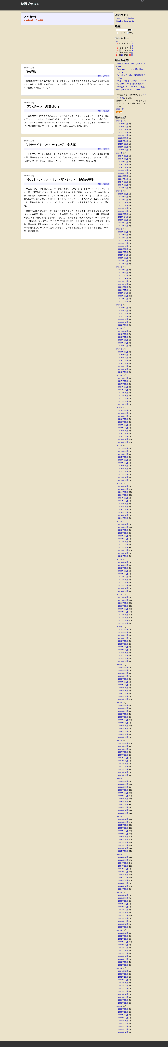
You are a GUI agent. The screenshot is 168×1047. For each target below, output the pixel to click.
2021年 (119, 267)
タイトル (121, 33)
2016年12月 (123, 410)
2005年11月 (123, 822)
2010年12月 (123, 629)
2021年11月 (123, 273)
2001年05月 (123, 991)
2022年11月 (123, 235)
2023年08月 (123, 205)
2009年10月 (123, 673)
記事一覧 (120, 109)
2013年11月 (123, 527)
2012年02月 (123, 588)
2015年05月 (123, 469)
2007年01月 (123, 775)
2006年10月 (123, 787)
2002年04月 (123, 956)
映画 (100, 76)
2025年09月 (123, 127)
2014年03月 (123, 512)
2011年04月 (123, 620)
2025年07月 (123, 132)
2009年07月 (123, 682)
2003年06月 (123, 913)
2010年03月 (123, 655)
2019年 (119, 328)
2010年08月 (123, 641)
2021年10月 (123, 275)
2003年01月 (123, 927)
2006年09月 (123, 790)
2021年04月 (123, 293)
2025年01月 (123, 150)
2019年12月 (123, 331)
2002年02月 (123, 962)
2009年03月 (123, 693)
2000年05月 (123, 1029)
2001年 (119, 968)
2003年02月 (123, 924)
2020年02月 (123, 322)
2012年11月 (123, 565)
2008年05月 (123, 726)
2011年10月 (123, 603)
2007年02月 (123, 772)
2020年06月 (123, 316)
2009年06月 (123, 685)
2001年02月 (123, 1000)
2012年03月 (123, 585)
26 (122, 55)
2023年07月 (123, 208)
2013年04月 (123, 547)
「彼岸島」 (31, 71)
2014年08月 (123, 498)
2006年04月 (123, 804)
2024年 (119, 153)
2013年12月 (123, 524)
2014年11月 (123, 489)
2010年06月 (123, 647)
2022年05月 (123, 252)
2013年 (119, 521)
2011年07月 (123, 612)
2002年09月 (123, 942)
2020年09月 (123, 311)
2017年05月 (123, 393)
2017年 (119, 375)
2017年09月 (123, 381)
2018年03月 (123, 366)
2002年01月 (123, 965)
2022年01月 (123, 264)
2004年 (119, 854)
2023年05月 (123, 214)
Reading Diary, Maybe (125, 21)
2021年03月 (123, 296)
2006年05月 (123, 802)
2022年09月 (123, 240)
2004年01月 (123, 889)
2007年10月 (123, 749)
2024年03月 (123, 182)
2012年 (119, 559)
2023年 (119, 191)
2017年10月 (123, 378)
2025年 (119, 121)
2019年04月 (123, 343)
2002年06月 (123, 951)
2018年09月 (123, 358)
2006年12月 (123, 781)
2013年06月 (123, 542)
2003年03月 (123, 921)
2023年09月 (123, 202)
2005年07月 (123, 834)
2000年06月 (123, 1026)
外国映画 (106, 111)
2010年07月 (123, 644)
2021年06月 (123, 287)
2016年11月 (123, 413)
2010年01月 (123, 661)
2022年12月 (123, 232)
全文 (130, 33)
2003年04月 (123, 918)
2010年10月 (123, 635)
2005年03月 (123, 845)
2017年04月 (123, 396)
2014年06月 (123, 504)
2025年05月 (123, 138)
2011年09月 (123, 606)
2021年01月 (123, 302)
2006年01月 (123, 813)
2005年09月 (123, 828)
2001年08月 (123, 983)
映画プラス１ (30, 3)
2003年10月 (123, 901)
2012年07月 (123, 577)
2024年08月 (123, 167)
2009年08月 (123, 679)
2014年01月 (123, 518)
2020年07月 (123, 313)
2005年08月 (123, 831)
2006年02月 (123, 810)
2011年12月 (123, 597)
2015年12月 (123, 448)
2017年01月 (123, 404)
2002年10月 (123, 939)
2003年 (119, 892)
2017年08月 (123, 384)
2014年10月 (123, 492)
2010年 (119, 627)
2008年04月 (123, 729)
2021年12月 (123, 270)
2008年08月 (123, 717)
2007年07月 (123, 758)
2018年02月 (123, 369)
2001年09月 (123, 980)
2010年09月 (123, 638)
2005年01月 (123, 851)
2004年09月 (123, 866)
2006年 (119, 778)
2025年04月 (123, 141)
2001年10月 (123, 977)
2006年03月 (123, 807)
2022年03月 (123, 258)
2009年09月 (123, 676)
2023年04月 (123, 217)
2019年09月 (123, 334)
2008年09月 (123, 714)
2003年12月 (123, 895)
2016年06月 (123, 428)
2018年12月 (123, 352)
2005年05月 (123, 840)
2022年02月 (123, 261)
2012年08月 (123, 574)
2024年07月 (123, 170)
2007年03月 (123, 769)
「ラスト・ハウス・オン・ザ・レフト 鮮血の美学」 (60, 179)
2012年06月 (123, 580)
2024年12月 (123, 156)
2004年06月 (123, 875)
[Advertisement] (67, 45)
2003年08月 (123, 907)
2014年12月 (123, 486)
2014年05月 (123, 507)
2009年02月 (123, 696)
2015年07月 (123, 463)
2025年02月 (123, 147)
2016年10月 (123, 416)
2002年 (119, 930)
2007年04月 (123, 766)
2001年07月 (123, 986)
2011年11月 (123, 600)
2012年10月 (123, 568)
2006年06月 (123, 799)
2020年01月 (123, 325)
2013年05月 (123, 544)
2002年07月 (123, 948)
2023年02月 (123, 223)
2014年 (119, 483)
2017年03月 (123, 398)
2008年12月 (123, 705)
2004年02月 (123, 886)
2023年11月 (123, 197)
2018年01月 (123, 372)
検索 (129, 30)
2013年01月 (123, 556)
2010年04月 (123, 653)
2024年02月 (123, 185)
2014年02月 (123, 515)
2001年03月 (123, 997)
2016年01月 (123, 442)
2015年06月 (123, 466)
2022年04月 (123, 255)
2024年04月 (123, 179)
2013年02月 (123, 553)
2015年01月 (123, 480)
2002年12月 (123, 933)
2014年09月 (123, 495)
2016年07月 (123, 425)
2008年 (119, 703)
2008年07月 (123, 720)
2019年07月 (123, 337)
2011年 (119, 594)
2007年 (119, 740)
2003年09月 (123, 904)
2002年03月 (123, 959)
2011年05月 (123, 618)
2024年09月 (123, 164)
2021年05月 (123, 290)
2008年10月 (123, 711)
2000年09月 (123, 1018)
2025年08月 (123, 129)
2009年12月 (123, 667)
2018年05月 (123, 360)
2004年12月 (123, 857)
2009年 (119, 665)
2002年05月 (123, 953)
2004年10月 (123, 863)
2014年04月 (123, 509)
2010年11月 (123, 632)
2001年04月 (123, 994)
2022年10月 (123, 238)
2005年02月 (123, 848)
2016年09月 (123, 419)
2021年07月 (123, 284)
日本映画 (106, 76)
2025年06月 (123, 135)
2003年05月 (123, 915)
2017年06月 (123, 390)
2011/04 (124, 41)
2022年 (119, 229)
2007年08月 (123, 755)
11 (120, 50)
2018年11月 (123, 355)
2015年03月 (123, 474)
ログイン (144, 1)
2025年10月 (123, 124)
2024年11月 (123, 159)
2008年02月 (123, 734)
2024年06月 (123, 173)
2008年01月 (123, 737)
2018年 (119, 349)
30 (132, 55)
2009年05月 (123, 688)
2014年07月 (123, 501)
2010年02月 (123, 658)
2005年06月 (123, 837)
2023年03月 (123, 220)
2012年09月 (123, 571)
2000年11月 (123, 1012)
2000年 (119, 1006)
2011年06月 (123, 615)
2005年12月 (123, 819)
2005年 (119, 816)
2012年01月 (123, 591)
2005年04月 (123, 842)
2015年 (119, 445)
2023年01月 (123, 226)
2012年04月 (123, 582)
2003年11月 (123, 898)
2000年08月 (123, 1021)
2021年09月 (123, 278)
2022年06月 (123, 249)
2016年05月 (123, 431)
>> (132, 41)
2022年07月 (123, 246)
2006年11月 (123, 784)
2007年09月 (123, 752)
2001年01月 (123, 1003)
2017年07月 (123, 387)
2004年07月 (123, 872)
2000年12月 (123, 1009)
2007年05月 (123, 764)
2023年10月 (123, 200)
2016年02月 (123, 439)
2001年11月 (123, 974)
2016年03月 (123, 436)
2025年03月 (123, 144)
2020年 (119, 305)
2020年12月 (123, 308)
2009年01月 (123, 699)
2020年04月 (123, 319)
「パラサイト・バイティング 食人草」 (51, 144)
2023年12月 (123, 194)
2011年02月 (123, 623)
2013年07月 (123, 539)
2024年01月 (123, 188)
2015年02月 (123, 477)
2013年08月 (123, 536)
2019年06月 (123, 340)
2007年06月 (123, 761)
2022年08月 (123, 243)
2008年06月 (123, 723)
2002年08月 (123, 945)
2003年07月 (123, 910)
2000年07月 (123, 1024)
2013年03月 (123, 550)
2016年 (119, 407)
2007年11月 (123, 746)
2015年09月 (123, 457)
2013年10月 (123, 530)
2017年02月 (123, 401)
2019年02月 (123, 346)
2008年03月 (123, 731)
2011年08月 (123, 609)
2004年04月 (123, 880)
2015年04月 (123, 471)
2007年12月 (123, 743)
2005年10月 (123, 825)
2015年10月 (123, 454)
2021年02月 (123, 299)
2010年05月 (123, 650)
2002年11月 (123, 936)
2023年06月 (123, 211)
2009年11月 (123, 670)
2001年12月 (123, 971)
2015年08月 (123, 460)
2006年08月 (123, 793)
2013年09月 (123, 533)
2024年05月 (123, 176)
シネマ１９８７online (125, 18)
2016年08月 (123, 422)
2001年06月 (123, 988)
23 (132, 53)
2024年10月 (123, 162)
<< (117, 41)
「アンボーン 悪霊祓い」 (42, 106)
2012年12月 (123, 562)
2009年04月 (123, 691)
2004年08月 (123, 869)
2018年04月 (123, 363)
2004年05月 (123, 877)
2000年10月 (123, 1015)
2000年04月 (123, 1032)
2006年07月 (123, 796)
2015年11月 (123, 451)
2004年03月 (123, 883)
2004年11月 (123, 860)
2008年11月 (123, 708)
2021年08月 (123, 281)
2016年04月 (123, 433)
